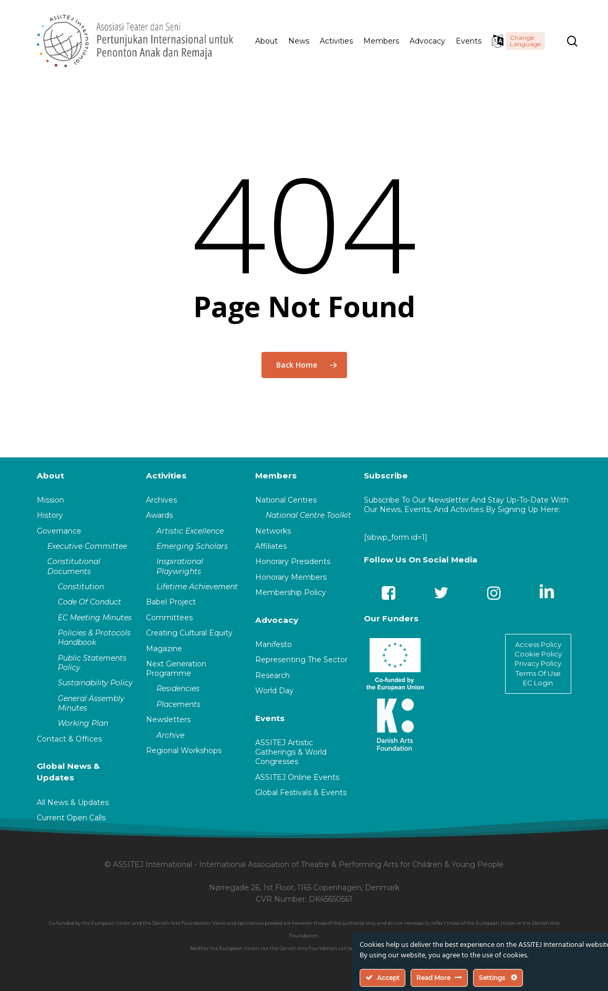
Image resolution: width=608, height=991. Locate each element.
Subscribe (386, 476)
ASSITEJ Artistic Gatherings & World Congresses (291, 752)
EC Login (538, 683)
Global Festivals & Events (301, 792)
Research (272, 675)
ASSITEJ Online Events (297, 777)
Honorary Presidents (292, 561)
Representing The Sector (301, 659)
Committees (169, 617)
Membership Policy (290, 592)
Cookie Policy (538, 654)
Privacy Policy (538, 663)
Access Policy (538, 644)
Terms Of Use (538, 673)
